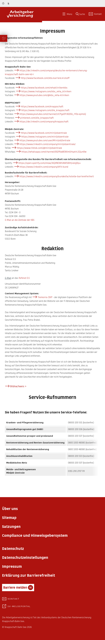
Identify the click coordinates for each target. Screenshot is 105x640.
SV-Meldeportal (19, 606)
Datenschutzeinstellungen (25, 557)
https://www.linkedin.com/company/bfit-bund (43, 166)
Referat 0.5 (24, 278)
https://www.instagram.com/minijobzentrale (45, 136)
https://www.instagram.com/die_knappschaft (45, 110)
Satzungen (11, 526)
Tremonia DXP (45, 297)
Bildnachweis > (18, 386)
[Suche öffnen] (81, 14)
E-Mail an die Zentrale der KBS (19, 219)
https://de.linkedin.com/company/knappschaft (44, 121)
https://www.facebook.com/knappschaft (42, 106)
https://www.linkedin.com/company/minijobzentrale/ (47, 144)
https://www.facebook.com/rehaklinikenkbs (44, 87)
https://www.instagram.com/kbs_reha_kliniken (46, 91)
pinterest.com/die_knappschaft (37, 117)
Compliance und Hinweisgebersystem (35, 535)
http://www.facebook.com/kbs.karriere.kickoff (45, 77)
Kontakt (13, 598)
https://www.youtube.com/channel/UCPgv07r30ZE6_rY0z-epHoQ (52, 113)
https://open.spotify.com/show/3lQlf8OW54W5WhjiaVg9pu (49, 162)
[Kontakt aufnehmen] (95, 14)
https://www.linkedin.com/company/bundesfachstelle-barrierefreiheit (56, 176)
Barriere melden (18, 587)
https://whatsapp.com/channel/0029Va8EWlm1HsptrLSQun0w (53, 151)
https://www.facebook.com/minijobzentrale (44, 132)
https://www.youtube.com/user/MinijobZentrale (44, 140)
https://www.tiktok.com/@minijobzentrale (39, 147)
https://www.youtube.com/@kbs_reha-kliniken (44, 95)
